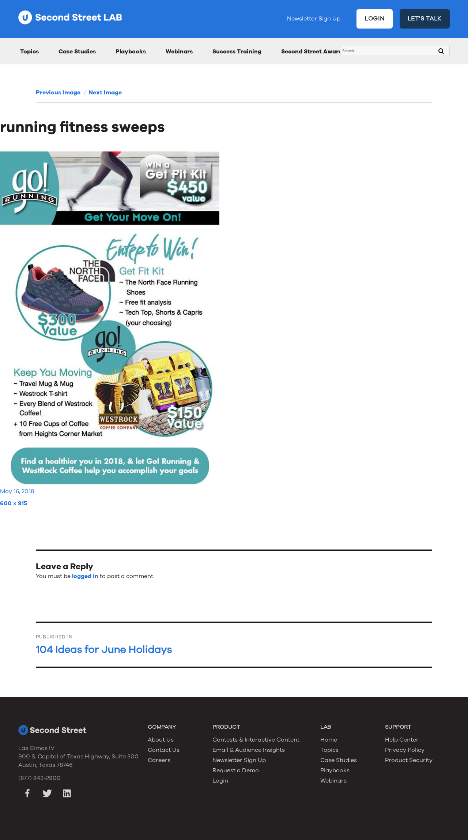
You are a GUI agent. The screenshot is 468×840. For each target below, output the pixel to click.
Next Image (105, 93)
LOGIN (375, 19)
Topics (29, 52)
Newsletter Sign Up (313, 19)
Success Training (236, 52)
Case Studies (77, 52)
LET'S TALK (425, 19)
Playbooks (131, 52)
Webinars (179, 52)
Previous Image (58, 93)
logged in (85, 576)
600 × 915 (13, 503)
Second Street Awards (313, 52)
